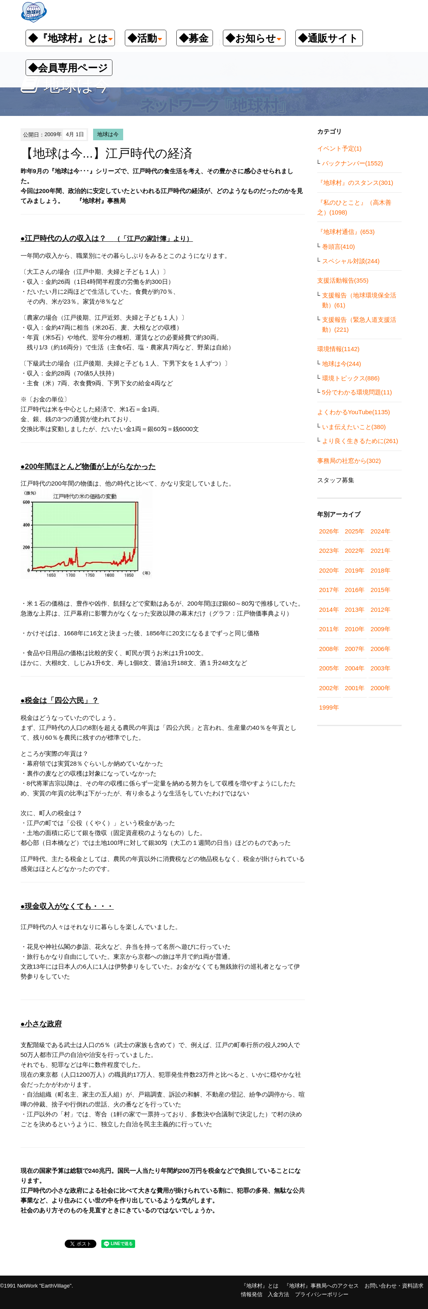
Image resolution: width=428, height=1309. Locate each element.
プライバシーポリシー (321, 1294)
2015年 (381, 589)
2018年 (381, 570)
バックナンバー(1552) (352, 163)
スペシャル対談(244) (351, 260)
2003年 (381, 668)
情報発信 (251, 1294)
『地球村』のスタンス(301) (355, 182)
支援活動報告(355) (343, 280)
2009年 (381, 628)
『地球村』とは (259, 1286)
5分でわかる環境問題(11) (357, 392)
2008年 (329, 648)
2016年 (355, 589)
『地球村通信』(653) (346, 231)
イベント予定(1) (339, 148)
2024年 (381, 531)
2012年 (381, 609)
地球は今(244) (341, 363)
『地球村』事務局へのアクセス (321, 1286)
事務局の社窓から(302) (349, 460)
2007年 (355, 648)
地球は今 (108, 134)
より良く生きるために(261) (360, 440)
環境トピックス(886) (351, 378)
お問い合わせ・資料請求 (394, 1286)
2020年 (329, 570)
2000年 (381, 687)
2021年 (381, 550)
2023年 (329, 550)
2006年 (381, 648)
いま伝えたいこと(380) (354, 426)
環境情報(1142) (338, 348)
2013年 (355, 609)
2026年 (329, 531)
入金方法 (278, 1294)
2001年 (355, 687)
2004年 (355, 668)
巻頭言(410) (338, 246)
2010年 (355, 628)
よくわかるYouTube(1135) (353, 411)
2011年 (329, 628)
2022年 (355, 550)
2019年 (355, 570)
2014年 (329, 609)
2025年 (355, 531)
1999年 (329, 707)
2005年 (329, 668)
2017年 (329, 589)
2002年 (329, 687)
